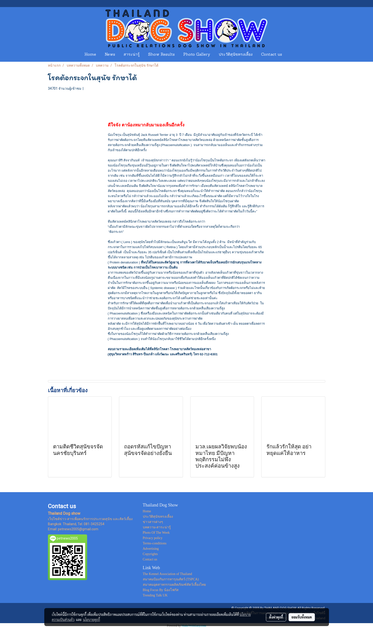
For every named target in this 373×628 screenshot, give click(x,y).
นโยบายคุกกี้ (91, 619)
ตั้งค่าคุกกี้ (276, 617)
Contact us (271, 55)
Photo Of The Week (156, 532)
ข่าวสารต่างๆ (153, 522)
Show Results (161, 55)
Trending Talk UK (155, 595)
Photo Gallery (196, 55)
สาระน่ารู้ (132, 55)
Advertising (151, 548)
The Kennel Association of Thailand (167, 574)
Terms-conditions (155, 543)
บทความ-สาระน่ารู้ (157, 527)
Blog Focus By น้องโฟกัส (161, 590)
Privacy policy (153, 538)
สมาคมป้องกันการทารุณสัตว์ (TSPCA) (171, 579)
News (110, 55)
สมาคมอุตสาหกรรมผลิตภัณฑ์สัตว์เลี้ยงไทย (174, 584)
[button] (291, 55)
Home (90, 55)
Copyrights (150, 554)
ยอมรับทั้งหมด (301, 617)
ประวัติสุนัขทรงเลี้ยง (236, 55)
